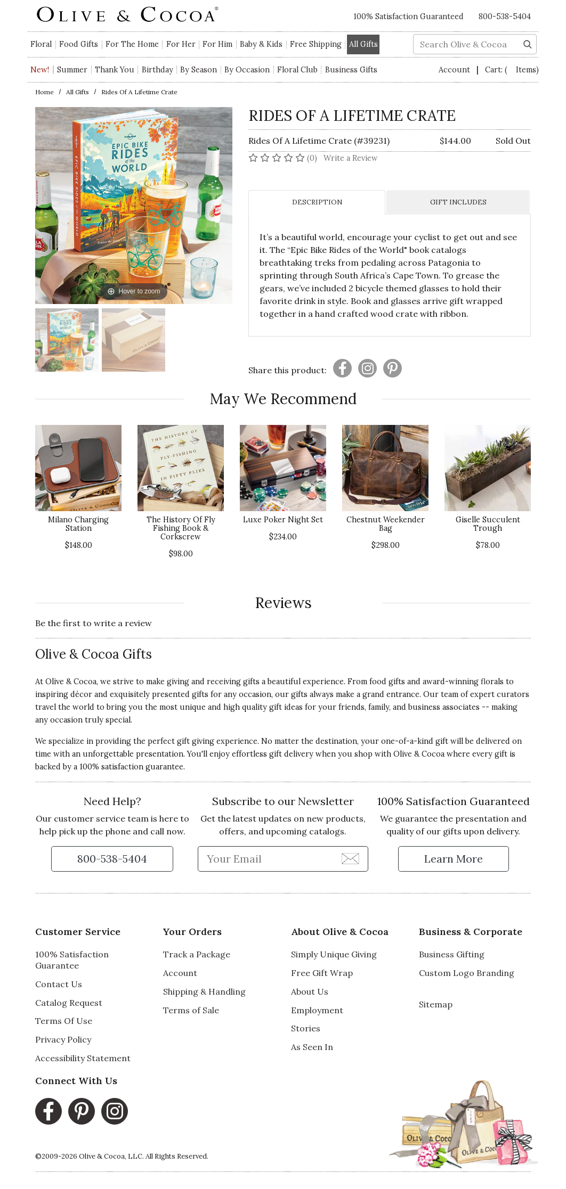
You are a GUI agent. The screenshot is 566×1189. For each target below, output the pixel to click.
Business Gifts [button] (351, 70)
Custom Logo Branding (466, 972)
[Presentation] (342, 368)
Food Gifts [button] (78, 44)
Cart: (512, 70)
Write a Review (351, 158)
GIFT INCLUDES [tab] (458, 202)
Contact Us (58, 984)
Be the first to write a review (93, 623)
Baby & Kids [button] (261, 44)
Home (44, 92)
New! (39, 70)
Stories (305, 1028)
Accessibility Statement (83, 1058)
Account (455, 70)
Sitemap (435, 1004)
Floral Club (297, 70)
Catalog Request (68, 1002)
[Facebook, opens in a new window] (48, 1111)
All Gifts (77, 92)
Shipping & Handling (204, 991)
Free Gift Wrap (322, 972)
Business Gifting (451, 954)
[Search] (528, 43)
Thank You (114, 70)
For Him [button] (217, 44)
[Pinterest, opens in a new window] (81, 1111)
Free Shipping (316, 44)
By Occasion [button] (247, 70)
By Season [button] (198, 70)
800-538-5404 (505, 16)
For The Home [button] (132, 44)
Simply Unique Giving (334, 954)
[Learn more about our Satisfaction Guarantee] (453, 859)
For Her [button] (181, 44)
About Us (309, 991)
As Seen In (312, 1047)
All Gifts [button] (363, 44)
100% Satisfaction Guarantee (72, 960)
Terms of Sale (191, 1010)
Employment (317, 1010)
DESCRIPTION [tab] (317, 202)
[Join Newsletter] (350, 858)
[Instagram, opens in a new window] (114, 1111)
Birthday (157, 70)
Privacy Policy (63, 1039)
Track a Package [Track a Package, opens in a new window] (196, 954)
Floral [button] (41, 44)
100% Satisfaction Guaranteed (408, 16)
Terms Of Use (63, 1020)
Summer (72, 70)
